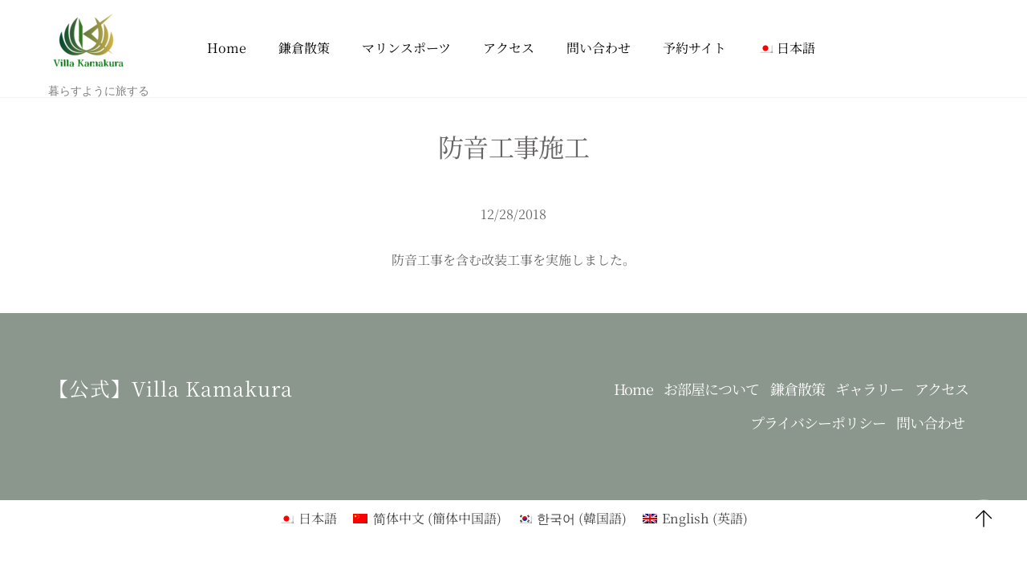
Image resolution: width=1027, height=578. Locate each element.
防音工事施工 (513, 146)
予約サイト (694, 48)
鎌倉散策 (304, 48)
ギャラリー (869, 389)
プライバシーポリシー (818, 422)
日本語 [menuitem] (317, 518)
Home (226, 48)
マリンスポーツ (406, 48)
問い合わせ (598, 48)
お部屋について (711, 389)
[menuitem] (786, 48)
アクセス (508, 48)
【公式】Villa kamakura (170, 387)
